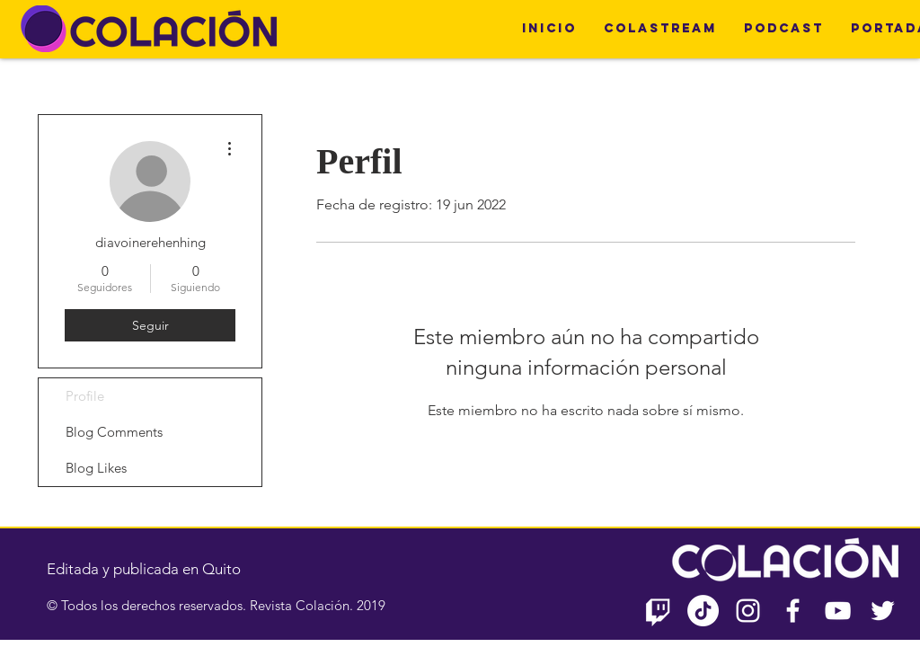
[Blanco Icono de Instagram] (748, 610)
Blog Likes (96, 467)
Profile (85, 395)
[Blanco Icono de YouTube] (838, 610)
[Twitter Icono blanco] (882, 610)
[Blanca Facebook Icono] (793, 610)
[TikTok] (703, 610)
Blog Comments (114, 431)
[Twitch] (658, 610)
